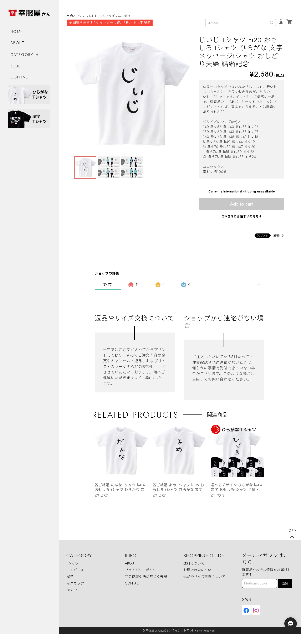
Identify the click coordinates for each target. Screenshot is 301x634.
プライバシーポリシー (142, 570)
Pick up (71, 590)
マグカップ (75, 583)
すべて (107, 284)
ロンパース (75, 570)
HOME (16, 31)
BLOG (16, 66)
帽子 (69, 576)
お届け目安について (199, 570)
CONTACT (20, 77)
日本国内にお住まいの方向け (241, 216)
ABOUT (17, 42)
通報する (279, 235)
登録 (285, 584)
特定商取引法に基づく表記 (146, 576)
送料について (193, 563)
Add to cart (241, 203)
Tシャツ (72, 563)
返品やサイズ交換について (204, 576)
